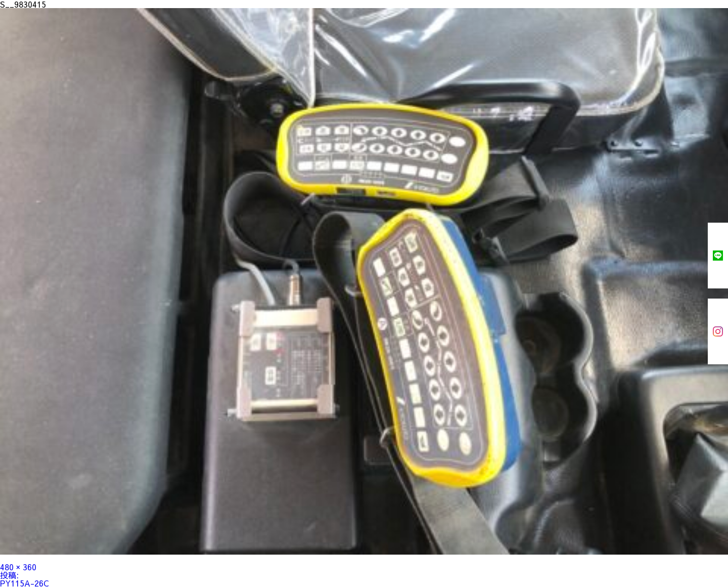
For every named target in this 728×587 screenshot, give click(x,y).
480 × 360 (18, 566)
